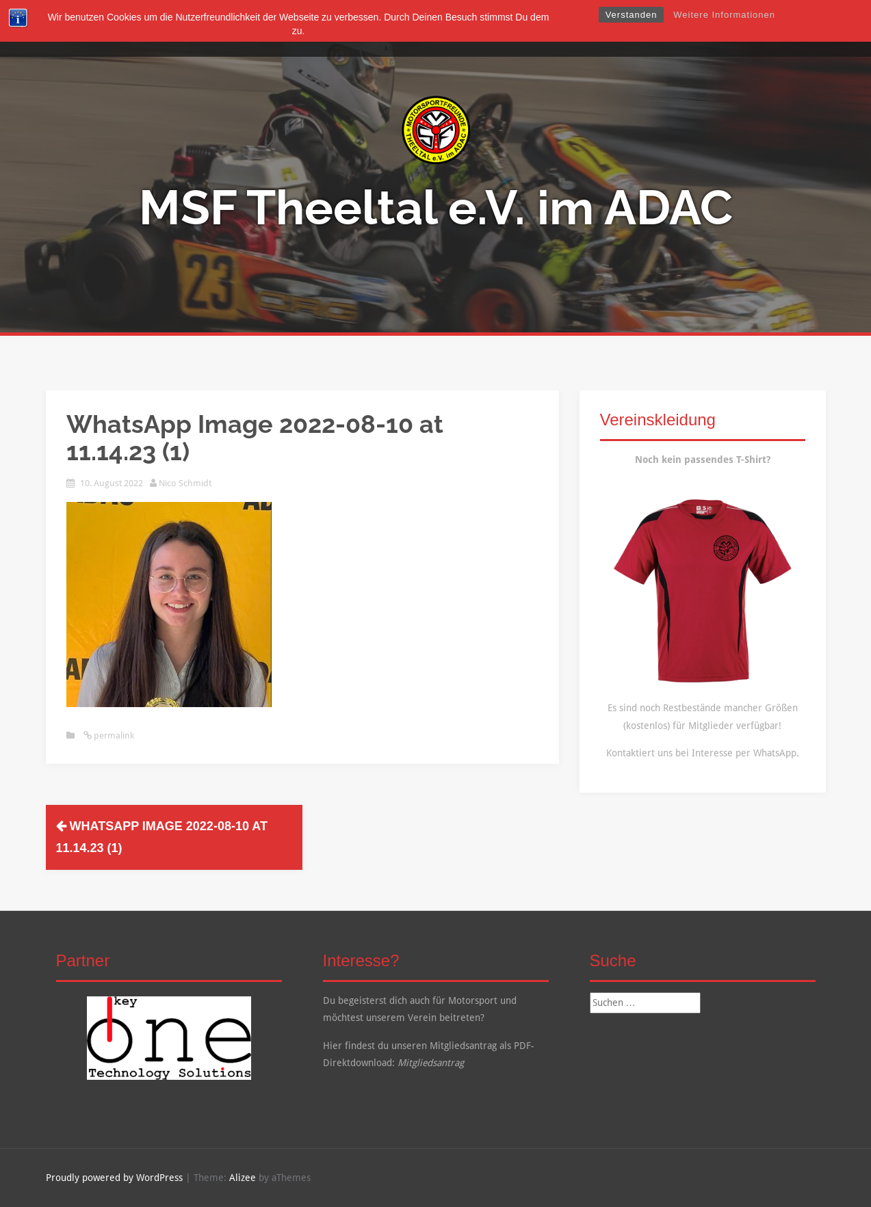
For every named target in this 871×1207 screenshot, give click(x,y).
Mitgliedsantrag (431, 1062)
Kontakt (593, 28)
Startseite (282, 28)
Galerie (482, 28)
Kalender (536, 28)
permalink (113, 735)
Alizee (242, 1177)
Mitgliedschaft (414, 28)
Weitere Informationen (724, 15)
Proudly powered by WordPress (114, 1177)
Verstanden (632, 15)
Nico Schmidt (185, 483)
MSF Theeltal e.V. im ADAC (436, 207)
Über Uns (342, 28)
